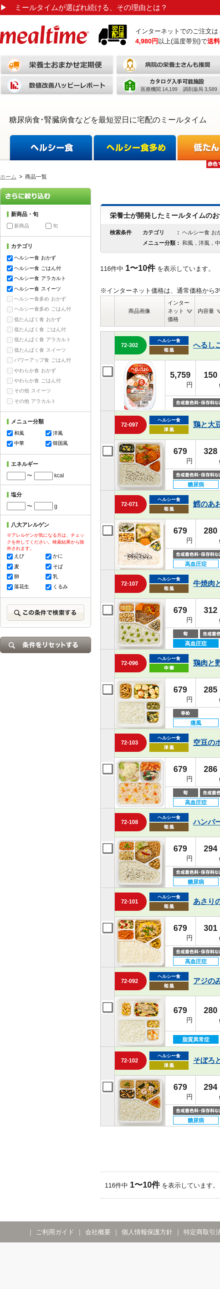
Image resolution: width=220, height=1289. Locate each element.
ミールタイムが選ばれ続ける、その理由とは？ (84, 7)
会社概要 (98, 1232)
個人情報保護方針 (147, 1232)
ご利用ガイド (55, 1232)
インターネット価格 (178, 311)
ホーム (8, 177)
